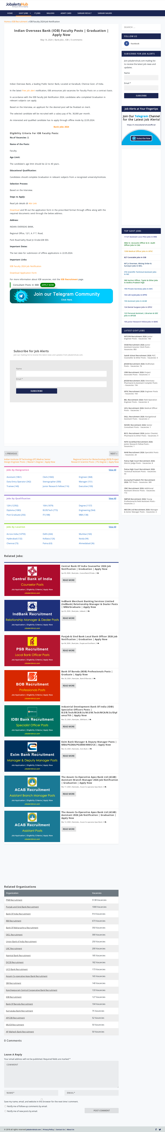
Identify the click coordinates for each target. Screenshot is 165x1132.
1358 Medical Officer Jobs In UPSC (138, 251)
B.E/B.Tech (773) (50, 510)
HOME (10, 13)
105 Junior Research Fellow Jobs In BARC (141, 322)
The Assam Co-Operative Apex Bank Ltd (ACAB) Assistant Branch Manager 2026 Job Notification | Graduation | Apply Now (89, 779)
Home (7, 21)
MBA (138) (83, 514)
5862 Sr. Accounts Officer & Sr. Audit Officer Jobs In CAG (139, 244)
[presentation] (104, 1103)
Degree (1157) (85, 505)
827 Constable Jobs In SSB (135, 257)
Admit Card (66, 13)
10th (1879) (48, 505)
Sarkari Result (85, 13)
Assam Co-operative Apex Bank (91, 787)
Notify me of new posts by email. (22, 1111)
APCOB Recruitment (15, 1018)
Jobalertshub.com (33, 1129)
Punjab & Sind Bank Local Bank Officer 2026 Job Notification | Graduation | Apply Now (89, 638)
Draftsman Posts (139, 365)
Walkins (50, 13)
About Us (70, 1129)
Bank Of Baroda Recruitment (19, 1004)
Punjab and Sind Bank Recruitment (22, 907)
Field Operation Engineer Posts (140, 401)
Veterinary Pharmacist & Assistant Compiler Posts (140, 382)
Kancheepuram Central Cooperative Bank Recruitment (31, 990)
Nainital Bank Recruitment (18, 955)
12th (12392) (12, 505)
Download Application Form (23, 272)
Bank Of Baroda (85, 678)
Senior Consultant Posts (138, 426)
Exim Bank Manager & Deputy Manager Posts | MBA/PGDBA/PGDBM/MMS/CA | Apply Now (89, 743)
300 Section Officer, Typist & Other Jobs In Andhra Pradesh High (141, 281)
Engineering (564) (87, 510)
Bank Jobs (59, 39)
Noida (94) (83, 538)
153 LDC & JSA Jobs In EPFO (135, 295)
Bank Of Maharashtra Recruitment (22, 927)
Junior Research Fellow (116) (56, 486)
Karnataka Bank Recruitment (19, 1011)
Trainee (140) (13, 486)
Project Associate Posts (137, 373)
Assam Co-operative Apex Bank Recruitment (26, 976)
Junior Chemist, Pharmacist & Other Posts (141, 434)
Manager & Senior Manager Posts (141, 510)
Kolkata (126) (49, 538)
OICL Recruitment (14, 934)
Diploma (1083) (14, 510)
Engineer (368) (85, 477)
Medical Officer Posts (140, 409)
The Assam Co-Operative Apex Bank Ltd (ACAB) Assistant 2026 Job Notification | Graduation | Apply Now (88, 815)
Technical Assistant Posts (140, 472)
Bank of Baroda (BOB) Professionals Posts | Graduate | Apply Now (87, 673)
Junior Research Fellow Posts (137, 445)
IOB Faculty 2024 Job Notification (25, 266)
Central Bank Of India (87, 573)
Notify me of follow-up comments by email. (27, 1106)
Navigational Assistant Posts (140, 417)
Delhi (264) (48, 534)
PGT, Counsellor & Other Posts (141, 356)
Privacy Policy (48, 1129)
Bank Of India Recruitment (18, 914)
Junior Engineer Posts (138, 337)
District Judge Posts (138, 463)
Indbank (82, 611)
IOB (66, 39)
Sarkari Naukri (105, 13)
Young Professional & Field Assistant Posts (140, 501)
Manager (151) (85, 481)
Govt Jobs (25, 13)
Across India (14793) (16, 534)
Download (15, 210)
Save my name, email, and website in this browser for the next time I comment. (41, 1101)
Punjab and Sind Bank (87, 643)
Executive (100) (86, 486)
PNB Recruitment (14, 900)
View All (112, 470)
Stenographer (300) (52, 481)
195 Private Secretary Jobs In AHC (138, 289)
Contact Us (60, 1129)
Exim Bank (83, 749)
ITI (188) (46, 514)
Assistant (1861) (14, 477)
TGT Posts (140, 482)
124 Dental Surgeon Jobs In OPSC (138, 307)
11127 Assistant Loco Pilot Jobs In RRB (140, 237)
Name (19, 369)
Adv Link (33, 203)
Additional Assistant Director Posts (139, 490)
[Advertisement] (61, 62)
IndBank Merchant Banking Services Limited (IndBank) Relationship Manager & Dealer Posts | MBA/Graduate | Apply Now (89, 604)
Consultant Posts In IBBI (34, 285)
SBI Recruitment (13, 983)
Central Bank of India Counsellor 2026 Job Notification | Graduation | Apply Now (86, 567)
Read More (68, 580)
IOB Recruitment (19, 21)
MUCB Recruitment (15, 1024)
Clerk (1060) (48, 477)
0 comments (76, 39)
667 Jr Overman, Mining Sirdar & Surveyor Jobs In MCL (138, 264)
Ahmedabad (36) (86, 543)
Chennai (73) (12, 543)
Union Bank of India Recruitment (21, 941)
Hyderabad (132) (14, 538)
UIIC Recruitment (14, 948)
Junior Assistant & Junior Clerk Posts (137, 347)
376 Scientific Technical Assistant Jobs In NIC (140, 273)
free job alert (28, 90)
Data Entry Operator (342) (19, 481)
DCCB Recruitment (15, 962)
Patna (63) (47, 543)
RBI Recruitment (13, 920)
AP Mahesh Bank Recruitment (20, 1031)
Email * (19, 379)
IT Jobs (37, 13)
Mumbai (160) (85, 534)
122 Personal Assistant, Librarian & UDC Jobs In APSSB (141, 314)
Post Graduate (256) (16, 514)
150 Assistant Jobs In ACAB (135, 301)
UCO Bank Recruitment (17, 969)
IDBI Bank (83, 719)
